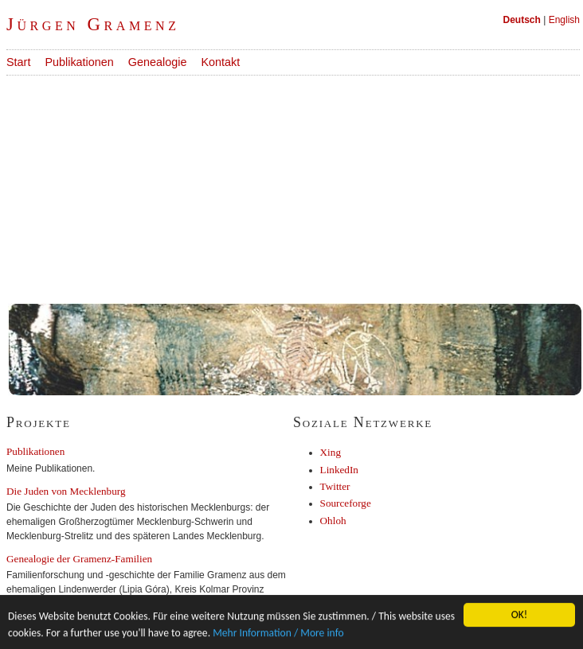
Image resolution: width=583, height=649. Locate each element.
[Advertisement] (274, 187)
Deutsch (522, 19)
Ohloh (333, 521)
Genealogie (157, 62)
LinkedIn (339, 470)
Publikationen (79, 62)
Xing (330, 452)
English (564, 19)
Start (18, 62)
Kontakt (220, 62)
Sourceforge (345, 503)
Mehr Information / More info (278, 632)
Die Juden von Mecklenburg (66, 491)
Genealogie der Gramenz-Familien (79, 559)
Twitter (335, 486)
